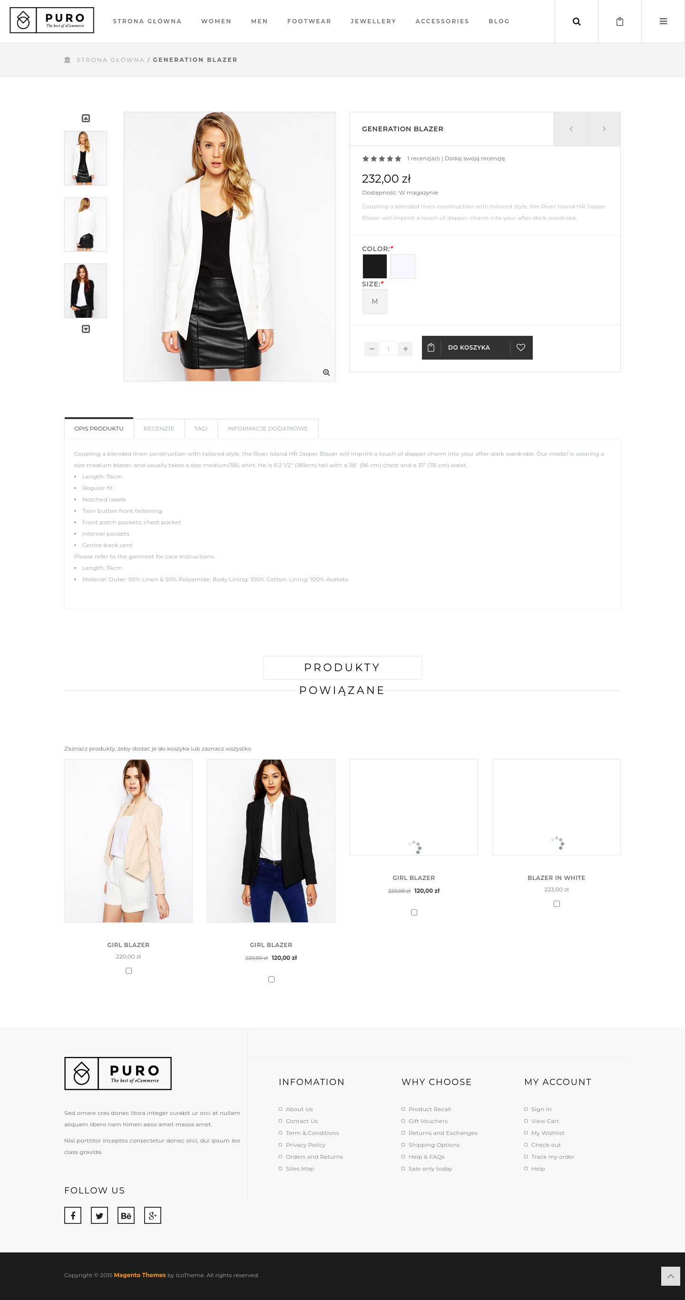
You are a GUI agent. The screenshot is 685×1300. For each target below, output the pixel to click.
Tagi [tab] (201, 428)
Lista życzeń (521, 351)
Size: (372, 284)
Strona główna (111, 59)
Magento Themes (140, 1275)
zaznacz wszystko (226, 748)
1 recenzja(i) (423, 158)
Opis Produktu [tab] (99, 428)
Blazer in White (557, 877)
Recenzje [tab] (159, 428)
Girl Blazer (128, 944)
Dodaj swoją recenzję (475, 158)
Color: (377, 249)
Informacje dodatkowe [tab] (267, 428)
